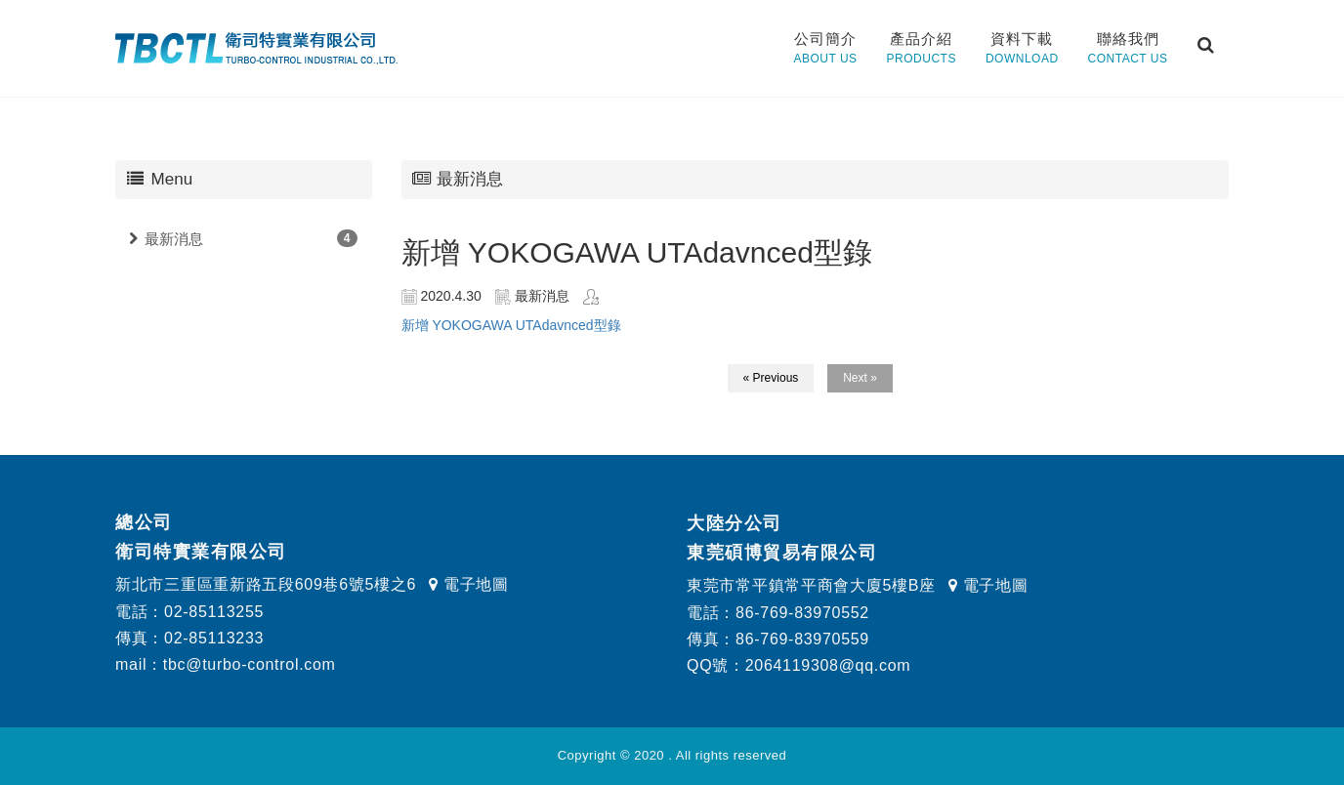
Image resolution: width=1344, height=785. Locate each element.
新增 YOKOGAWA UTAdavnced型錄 (511, 325)
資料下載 (1022, 49)
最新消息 (174, 238)
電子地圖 (469, 584)
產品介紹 (921, 49)
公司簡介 (825, 49)
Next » (860, 378)
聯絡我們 (1128, 49)
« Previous (771, 378)
